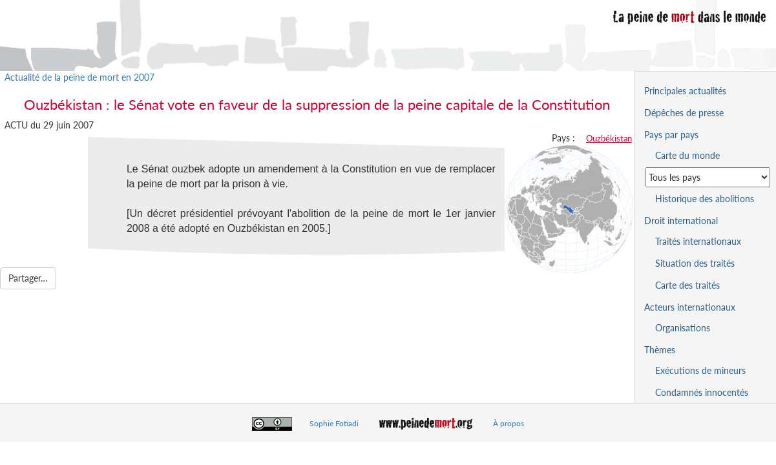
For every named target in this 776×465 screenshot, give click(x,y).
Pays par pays (671, 134)
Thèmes (659, 349)
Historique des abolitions (704, 198)
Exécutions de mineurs (700, 370)
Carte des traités (687, 285)
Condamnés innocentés (701, 392)
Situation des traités (695, 263)
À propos (508, 423)
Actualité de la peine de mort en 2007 (79, 77)
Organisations (682, 327)
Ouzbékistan (609, 138)
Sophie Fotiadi (334, 423)
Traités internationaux (698, 241)
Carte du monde (687, 155)
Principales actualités (685, 90)
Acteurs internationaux (689, 307)
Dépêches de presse (684, 112)
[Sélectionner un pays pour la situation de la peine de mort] (707, 177)
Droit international (681, 220)
